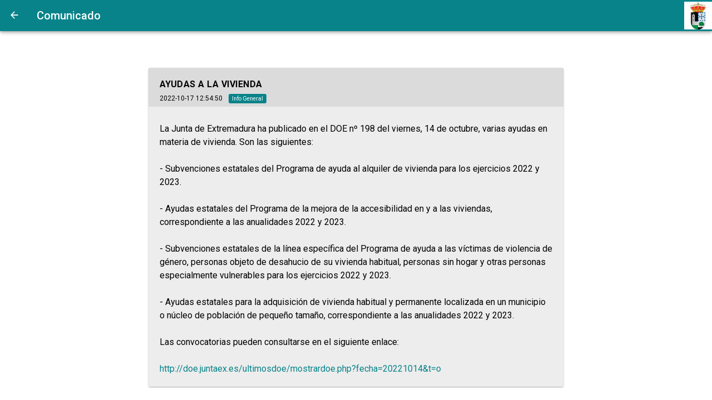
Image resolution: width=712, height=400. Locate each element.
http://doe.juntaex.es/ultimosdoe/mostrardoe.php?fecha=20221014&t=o (300, 368)
